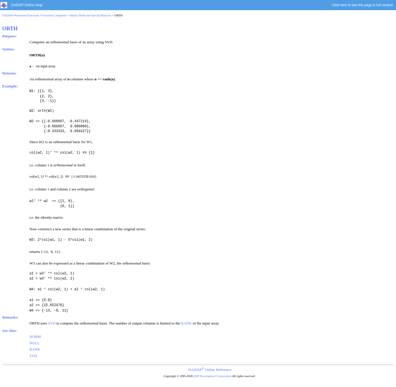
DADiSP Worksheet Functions (20, 15)
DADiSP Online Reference (209, 369)
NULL (34, 343)
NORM (35, 336)
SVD (52, 323)
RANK (186, 323)
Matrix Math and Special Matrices (90, 15)
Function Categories (54, 15)
